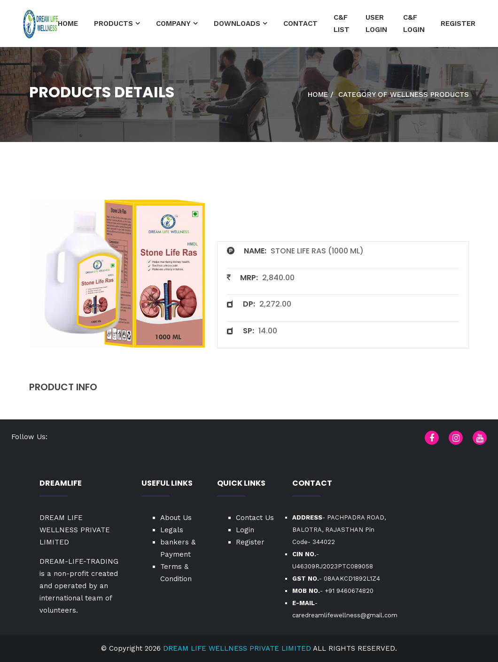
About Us (176, 517)
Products (113, 23)
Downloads (237, 23)
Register (458, 23)
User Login (376, 23)
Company (173, 23)
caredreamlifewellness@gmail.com (344, 615)
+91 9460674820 (349, 590)
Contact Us (255, 517)
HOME (68, 23)
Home (318, 94)
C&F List (342, 23)
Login (245, 530)
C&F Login (414, 23)
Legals (171, 530)
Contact (300, 23)
